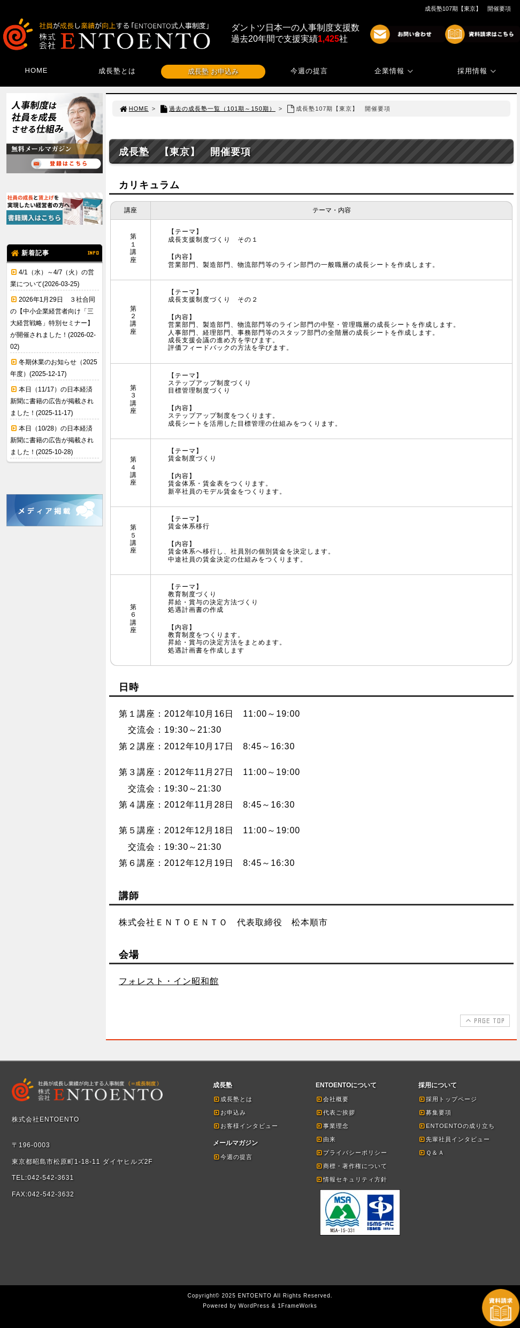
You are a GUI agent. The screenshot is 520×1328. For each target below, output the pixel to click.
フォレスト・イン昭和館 (169, 981)
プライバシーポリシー (351, 1152)
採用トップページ (447, 1099)
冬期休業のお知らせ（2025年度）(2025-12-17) (53, 368)
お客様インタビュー (245, 1126)
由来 (326, 1139)
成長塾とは (117, 71)
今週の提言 (309, 71)
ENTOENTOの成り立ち (456, 1126)
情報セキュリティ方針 (351, 1179)
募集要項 (435, 1112)
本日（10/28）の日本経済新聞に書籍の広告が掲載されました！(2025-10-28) (52, 440)
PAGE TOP (484, 1020)
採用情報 (478, 71)
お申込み (229, 1112)
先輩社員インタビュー (454, 1139)
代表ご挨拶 (335, 1112)
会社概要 (332, 1099)
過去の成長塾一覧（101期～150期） (217, 108)
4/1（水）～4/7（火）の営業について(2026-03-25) (52, 278)
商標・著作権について (351, 1166)
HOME (36, 70)
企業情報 (395, 71)
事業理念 (332, 1126)
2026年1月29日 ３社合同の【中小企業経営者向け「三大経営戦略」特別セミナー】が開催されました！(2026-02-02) (53, 323)
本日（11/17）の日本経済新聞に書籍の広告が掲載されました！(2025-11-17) (52, 401)
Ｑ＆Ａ (431, 1152)
